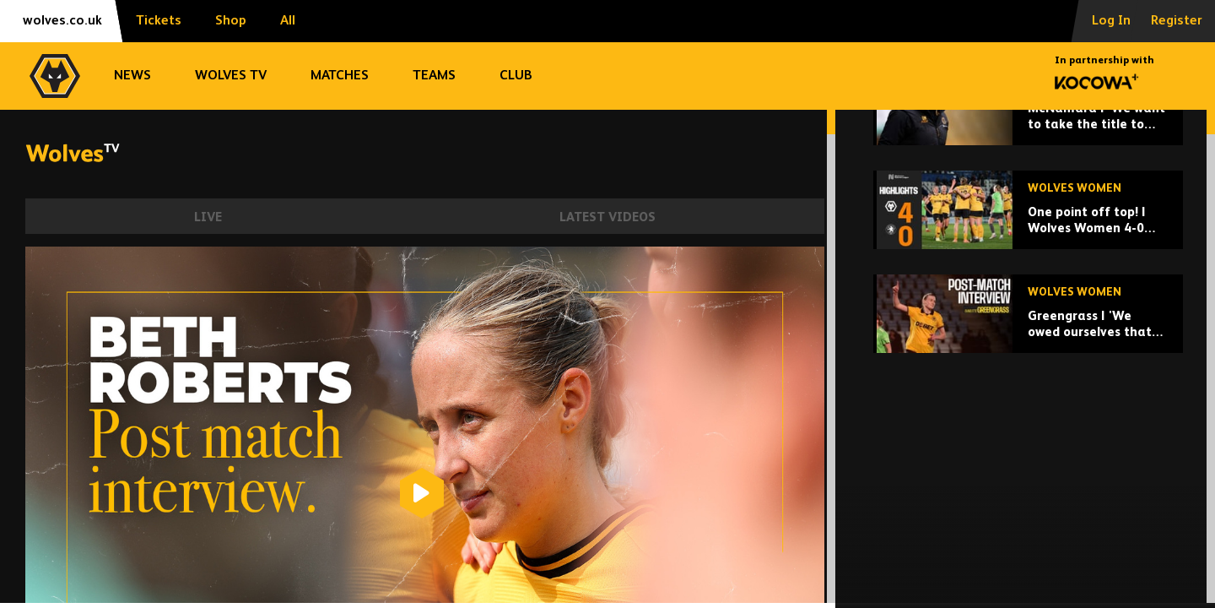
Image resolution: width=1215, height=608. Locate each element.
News (132, 76)
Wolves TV (231, 76)
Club (516, 76)
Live (208, 217)
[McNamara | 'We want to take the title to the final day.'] (1028, 222)
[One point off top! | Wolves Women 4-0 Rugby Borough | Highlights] (1028, 326)
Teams (434, 76)
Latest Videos (607, 217)
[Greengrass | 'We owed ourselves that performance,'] (1028, 430)
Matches (339, 76)
